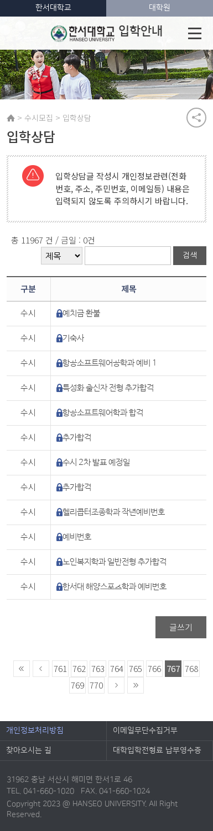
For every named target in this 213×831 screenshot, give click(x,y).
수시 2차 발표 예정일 (96, 462)
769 (77, 685)
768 (191, 668)
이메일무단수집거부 (145, 730)
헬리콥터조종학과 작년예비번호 (114, 512)
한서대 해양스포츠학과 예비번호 (115, 586)
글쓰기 (181, 627)
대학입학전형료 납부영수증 (157, 750)
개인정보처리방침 (35, 730)
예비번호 (77, 537)
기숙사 (73, 338)
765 (135, 668)
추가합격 (77, 437)
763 (98, 668)
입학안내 (106, 33)
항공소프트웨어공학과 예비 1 (110, 363)
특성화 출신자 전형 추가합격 (108, 388)
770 (96, 685)
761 (60, 668)
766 (154, 668)
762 (79, 668)
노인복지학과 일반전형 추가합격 (115, 562)
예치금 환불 (81, 313)
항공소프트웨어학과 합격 (103, 412)
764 (116, 668)
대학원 (159, 7)
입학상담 (77, 117)
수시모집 (38, 117)
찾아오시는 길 (28, 750)
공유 (196, 118)
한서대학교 (53, 7)
